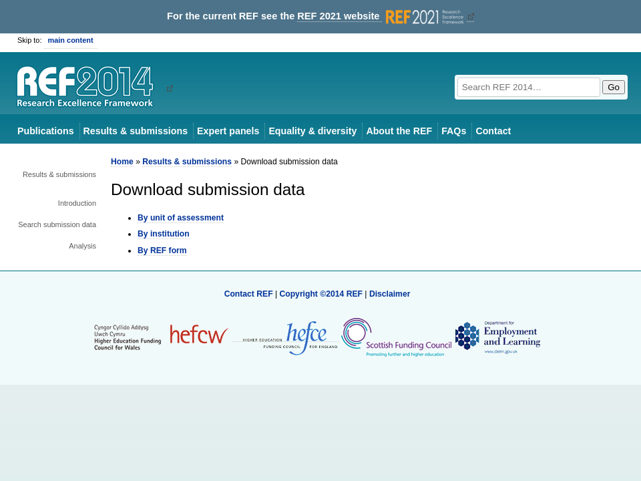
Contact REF (248, 294)
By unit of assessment (181, 217)
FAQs (453, 131)
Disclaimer (390, 294)
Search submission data (57, 224)
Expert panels (228, 131)
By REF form (162, 250)
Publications (45, 131)
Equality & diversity (312, 131)
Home (122, 161)
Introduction (77, 203)
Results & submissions (135, 131)
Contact (493, 131)
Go (614, 87)
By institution (164, 233)
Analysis (82, 246)
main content (70, 40)
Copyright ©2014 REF (322, 294)
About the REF (399, 131)
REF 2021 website (381, 16)
